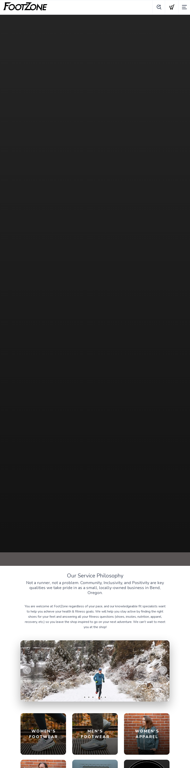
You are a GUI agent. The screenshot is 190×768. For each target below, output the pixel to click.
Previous (27, 670)
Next (163, 670)
